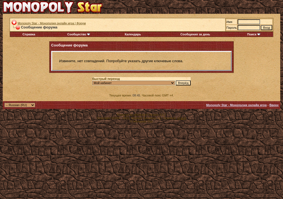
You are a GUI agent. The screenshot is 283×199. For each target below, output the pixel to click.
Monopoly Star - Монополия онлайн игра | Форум (52, 23)
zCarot (181, 118)
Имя (229, 21)
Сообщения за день (195, 34)
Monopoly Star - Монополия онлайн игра (236, 105)
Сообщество (78, 34)
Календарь (133, 34)
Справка (29, 34)
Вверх (274, 105)
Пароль (231, 27)
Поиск (253, 34)
